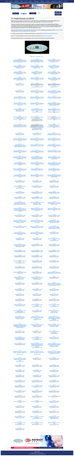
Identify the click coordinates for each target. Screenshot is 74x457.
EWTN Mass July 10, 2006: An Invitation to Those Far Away (19, 233)
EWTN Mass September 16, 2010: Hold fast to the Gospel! (20, 117)
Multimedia (16, 1)
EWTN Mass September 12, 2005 (20, 255)
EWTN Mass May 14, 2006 (19, 238)
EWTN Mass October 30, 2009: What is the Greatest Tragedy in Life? (20, 157)
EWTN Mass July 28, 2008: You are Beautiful (20, 187)
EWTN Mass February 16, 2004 (37, 283)
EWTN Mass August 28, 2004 (37, 261)
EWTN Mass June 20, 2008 (20, 192)
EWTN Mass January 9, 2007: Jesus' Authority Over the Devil (37, 209)
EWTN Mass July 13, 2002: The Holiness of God (54, 311)
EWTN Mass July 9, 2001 (37, 358)
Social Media (36, 1)
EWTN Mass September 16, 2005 (54, 244)
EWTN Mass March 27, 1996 (20, 411)
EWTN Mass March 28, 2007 (54, 197)
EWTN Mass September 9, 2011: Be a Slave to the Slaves (37, 78)
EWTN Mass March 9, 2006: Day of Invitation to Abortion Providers (20, 245)
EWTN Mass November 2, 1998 (54, 375)
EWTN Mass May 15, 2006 (54, 232)
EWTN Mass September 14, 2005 (37, 250)
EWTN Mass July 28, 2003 (37, 294)
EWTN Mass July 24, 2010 (19, 133)
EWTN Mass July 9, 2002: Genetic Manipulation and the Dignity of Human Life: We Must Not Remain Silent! (20, 325)
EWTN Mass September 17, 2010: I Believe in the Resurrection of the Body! (54, 110)
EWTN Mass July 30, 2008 (54, 181)
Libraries (30, 1)
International (59, 1)
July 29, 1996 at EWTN (35, 401)
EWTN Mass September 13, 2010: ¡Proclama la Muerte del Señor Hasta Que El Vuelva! (36, 126)
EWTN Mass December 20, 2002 (19, 304)
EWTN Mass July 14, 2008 (54, 186)
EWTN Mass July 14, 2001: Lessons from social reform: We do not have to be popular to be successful (54, 344)
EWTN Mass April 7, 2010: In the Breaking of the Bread (36, 151)
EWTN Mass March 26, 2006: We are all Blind (54, 239)
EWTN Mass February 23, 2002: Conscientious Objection (19, 338)
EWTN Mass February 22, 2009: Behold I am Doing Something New (54, 175)
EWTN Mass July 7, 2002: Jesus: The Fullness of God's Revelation (54, 325)
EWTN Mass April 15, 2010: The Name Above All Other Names (37, 139)
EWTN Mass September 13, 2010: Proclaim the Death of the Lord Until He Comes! (20, 126)
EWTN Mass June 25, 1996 (20, 406)
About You (47, 1)
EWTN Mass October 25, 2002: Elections (54, 305)
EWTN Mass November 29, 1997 (37, 380)
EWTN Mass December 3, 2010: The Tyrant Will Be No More (20, 110)
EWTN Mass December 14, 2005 (37, 244)
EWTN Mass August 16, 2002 (37, 310)
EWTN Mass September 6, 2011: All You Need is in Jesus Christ (54, 78)
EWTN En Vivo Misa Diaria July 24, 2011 (38, 85)
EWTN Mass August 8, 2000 (20, 370)
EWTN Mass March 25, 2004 (20, 283)
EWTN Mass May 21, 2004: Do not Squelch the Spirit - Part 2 (37, 278)
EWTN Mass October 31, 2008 (20, 181)
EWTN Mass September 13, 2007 (54, 192)
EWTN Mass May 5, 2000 (37, 370)
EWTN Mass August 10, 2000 (37, 365)
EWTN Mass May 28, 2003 (19, 299)
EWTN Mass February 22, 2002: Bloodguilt (37, 338)
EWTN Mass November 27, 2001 (19, 343)
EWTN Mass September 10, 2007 (37, 197)
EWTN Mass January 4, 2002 (54, 337)
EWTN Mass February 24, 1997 (37, 391)
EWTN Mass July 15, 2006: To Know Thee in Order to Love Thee (37, 221)
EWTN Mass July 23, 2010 (37, 133)
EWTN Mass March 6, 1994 (20, 428)
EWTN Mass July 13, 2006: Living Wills (20, 226)
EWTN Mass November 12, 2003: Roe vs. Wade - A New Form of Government (54, 284)
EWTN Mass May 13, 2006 (37, 238)
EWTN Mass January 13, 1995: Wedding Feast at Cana (54, 417)
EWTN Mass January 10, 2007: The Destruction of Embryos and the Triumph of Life (20, 209)
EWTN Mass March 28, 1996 (54, 406)
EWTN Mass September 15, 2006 (37, 215)
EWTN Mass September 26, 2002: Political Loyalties (20, 311)
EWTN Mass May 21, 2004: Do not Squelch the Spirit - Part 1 (20, 278)
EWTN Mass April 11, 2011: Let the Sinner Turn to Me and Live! (20, 104)
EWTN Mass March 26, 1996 (37, 411)
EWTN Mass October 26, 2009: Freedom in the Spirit (19, 163)
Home (7, 1)
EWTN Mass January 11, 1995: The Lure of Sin (37, 423)
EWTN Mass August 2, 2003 (20, 289)
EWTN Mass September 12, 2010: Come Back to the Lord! (54, 125)
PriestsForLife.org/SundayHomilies (49, 33)
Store (26, 1)
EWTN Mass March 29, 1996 (37, 406)
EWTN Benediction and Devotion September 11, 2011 (54, 66)
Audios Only (32, 56)
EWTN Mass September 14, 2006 (54, 215)
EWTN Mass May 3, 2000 (20, 375)
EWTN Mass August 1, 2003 (37, 289)
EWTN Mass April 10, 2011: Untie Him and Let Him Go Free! (37, 104)
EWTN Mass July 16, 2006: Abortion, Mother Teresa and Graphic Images (19, 221)
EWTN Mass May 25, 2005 (54, 255)
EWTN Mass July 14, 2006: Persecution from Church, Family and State (54, 221)
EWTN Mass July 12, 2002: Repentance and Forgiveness (20, 317)
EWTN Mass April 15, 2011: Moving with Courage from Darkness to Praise (54, 91)
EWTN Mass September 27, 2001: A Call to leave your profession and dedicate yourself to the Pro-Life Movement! (37, 345)
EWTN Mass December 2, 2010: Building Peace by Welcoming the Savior (37, 110)
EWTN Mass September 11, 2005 (37, 255)
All (42, 56)
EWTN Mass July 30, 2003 (54, 289)
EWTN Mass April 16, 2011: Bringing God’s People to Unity (37, 91)
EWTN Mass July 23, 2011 (19, 91)
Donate (33, 13)
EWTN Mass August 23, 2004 (18, 272)
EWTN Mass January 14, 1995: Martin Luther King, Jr (37, 417)
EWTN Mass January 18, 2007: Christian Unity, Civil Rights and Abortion (19, 203)
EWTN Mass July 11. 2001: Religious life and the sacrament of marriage (54, 352)
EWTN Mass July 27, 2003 (54, 294)
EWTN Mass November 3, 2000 (54, 358)
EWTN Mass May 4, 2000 (54, 370)
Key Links (65, 1)
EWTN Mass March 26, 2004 (54, 277)
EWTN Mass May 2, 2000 (37, 375)
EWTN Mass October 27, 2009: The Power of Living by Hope (54, 157)
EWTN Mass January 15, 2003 (54, 299)
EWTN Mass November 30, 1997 (19, 380)
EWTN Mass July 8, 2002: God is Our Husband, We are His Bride (37, 325)
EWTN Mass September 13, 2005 (54, 250)
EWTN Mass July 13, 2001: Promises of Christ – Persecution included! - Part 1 (20, 352)
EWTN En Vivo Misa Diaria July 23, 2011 (55, 85)
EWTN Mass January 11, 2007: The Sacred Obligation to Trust (54, 203)
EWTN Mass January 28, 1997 (37, 396)
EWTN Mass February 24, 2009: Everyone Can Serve (19, 175)
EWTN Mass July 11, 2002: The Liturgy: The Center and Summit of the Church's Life (37, 317)
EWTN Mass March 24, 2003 (37, 299)
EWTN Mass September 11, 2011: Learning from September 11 (37, 66)
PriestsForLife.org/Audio (46, 35)
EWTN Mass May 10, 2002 (37, 331)
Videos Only (38, 56)
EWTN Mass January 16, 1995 (54, 411)
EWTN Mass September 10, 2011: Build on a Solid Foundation (54, 72)
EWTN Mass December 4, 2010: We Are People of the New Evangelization (54, 104)
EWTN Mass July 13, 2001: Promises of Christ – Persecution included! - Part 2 (37, 352)
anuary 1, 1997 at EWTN (52, 396)
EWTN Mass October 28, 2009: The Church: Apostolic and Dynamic (37, 157)
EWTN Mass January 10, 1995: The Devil (54, 423)
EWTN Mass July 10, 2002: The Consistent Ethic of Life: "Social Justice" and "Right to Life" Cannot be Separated (54, 318)
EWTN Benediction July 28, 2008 (37, 186)
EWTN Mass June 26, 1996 (54, 401)
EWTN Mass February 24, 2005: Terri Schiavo (19, 261)
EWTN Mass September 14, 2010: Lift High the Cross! (54, 117)
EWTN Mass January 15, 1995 (20, 416)
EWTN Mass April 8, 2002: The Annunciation (54, 332)
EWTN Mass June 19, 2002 (20, 331)
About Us (10, 1)
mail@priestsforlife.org (42, 454)
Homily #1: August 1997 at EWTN (20, 391)
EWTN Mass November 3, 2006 (19, 215)
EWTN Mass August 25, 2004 (37, 267)
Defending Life (42, 26)
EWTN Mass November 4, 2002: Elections (37, 305)
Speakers (42, 1)
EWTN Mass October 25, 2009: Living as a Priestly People (37, 163)
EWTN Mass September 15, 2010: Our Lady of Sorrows (37, 117)
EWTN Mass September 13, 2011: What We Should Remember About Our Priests (20, 61)
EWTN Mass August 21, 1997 (54, 380)
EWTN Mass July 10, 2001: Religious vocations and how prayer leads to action (19, 359)
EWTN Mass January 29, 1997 (54, 391)
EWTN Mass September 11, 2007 (20, 197)
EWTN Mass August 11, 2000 (20, 365)
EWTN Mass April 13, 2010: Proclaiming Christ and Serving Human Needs (20, 145)
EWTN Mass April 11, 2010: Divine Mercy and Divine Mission (53, 145)
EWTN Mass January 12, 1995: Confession (20, 423)
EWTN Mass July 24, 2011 (19, 84)
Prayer (21, 1)
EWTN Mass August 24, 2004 (54, 267)
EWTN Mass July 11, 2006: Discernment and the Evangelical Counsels (54, 227)
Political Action (54, 1)
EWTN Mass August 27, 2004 (54, 261)
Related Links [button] (15, 13)
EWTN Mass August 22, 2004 (37, 272)
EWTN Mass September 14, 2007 (37, 192)
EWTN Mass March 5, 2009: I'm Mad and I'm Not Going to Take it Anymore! (54, 163)
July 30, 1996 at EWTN (17, 401)
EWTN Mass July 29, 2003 (19, 294)
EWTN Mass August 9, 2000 (54, 365)
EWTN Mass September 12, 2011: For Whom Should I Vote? (54, 60)
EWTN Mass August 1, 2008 (37, 181)
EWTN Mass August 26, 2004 (20, 267)
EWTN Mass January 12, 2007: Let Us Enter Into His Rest (37, 203)
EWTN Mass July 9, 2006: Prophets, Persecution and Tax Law (36, 233)
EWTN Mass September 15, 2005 (20, 250)
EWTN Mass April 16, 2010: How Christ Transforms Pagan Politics (20, 139)
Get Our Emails (58, 12)
